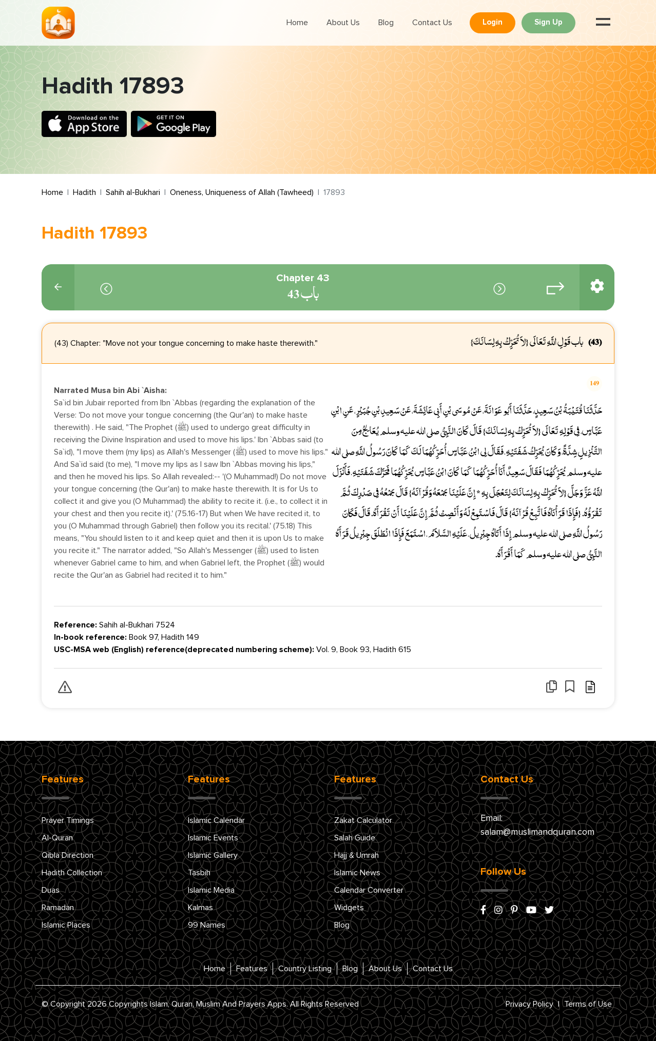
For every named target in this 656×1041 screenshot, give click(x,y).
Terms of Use (588, 1004)
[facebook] (483, 910)
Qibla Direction (67, 855)
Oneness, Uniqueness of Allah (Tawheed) (242, 192)
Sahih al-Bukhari (133, 192)
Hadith (84, 192)
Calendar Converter (368, 890)
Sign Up (548, 22)
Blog (386, 22)
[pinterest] (514, 910)
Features (251, 969)
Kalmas (200, 907)
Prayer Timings (68, 820)
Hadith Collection (72, 873)
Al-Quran (57, 838)
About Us (343, 22)
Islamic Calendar (216, 820)
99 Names (206, 925)
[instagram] (498, 910)
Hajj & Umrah (356, 855)
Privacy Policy (529, 1004)
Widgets (349, 907)
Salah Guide (354, 838)
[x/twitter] (549, 910)
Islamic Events (213, 838)
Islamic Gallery (213, 855)
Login (493, 22)
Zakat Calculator (363, 820)
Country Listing (305, 969)
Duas (51, 890)
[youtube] (531, 910)
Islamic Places (66, 925)
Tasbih (199, 873)
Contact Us (432, 22)
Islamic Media (211, 890)
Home (297, 22)
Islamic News (357, 873)
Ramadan (58, 907)
